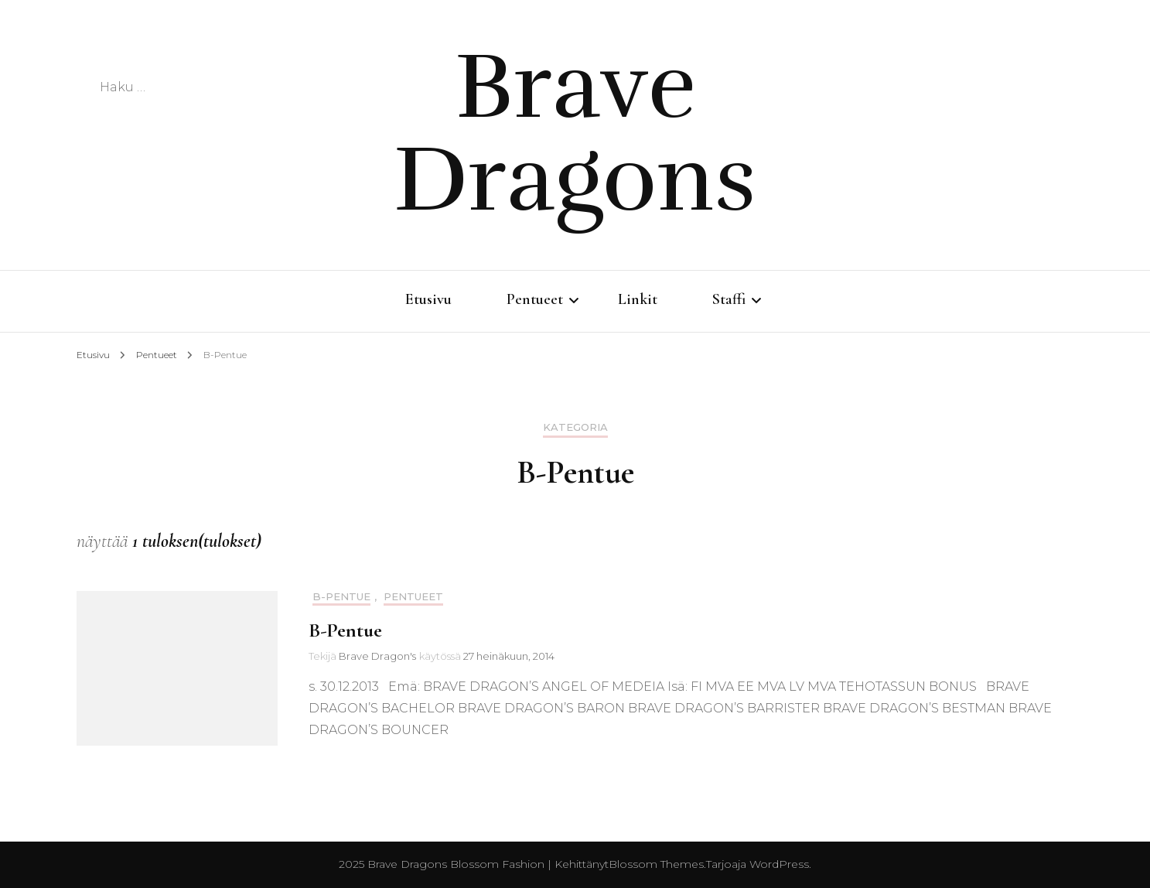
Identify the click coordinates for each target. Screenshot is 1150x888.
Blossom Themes (656, 864)
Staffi (729, 299)
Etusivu (428, 299)
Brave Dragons (575, 133)
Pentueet (535, 299)
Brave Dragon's (377, 656)
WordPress (779, 864)
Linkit (637, 299)
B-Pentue (341, 597)
